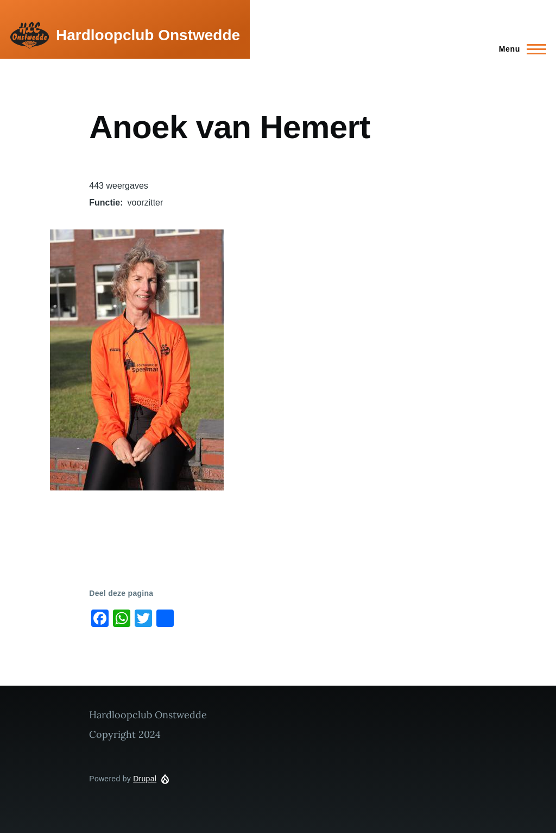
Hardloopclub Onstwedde (148, 35)
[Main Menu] (519, 49)
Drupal (144, 778)
